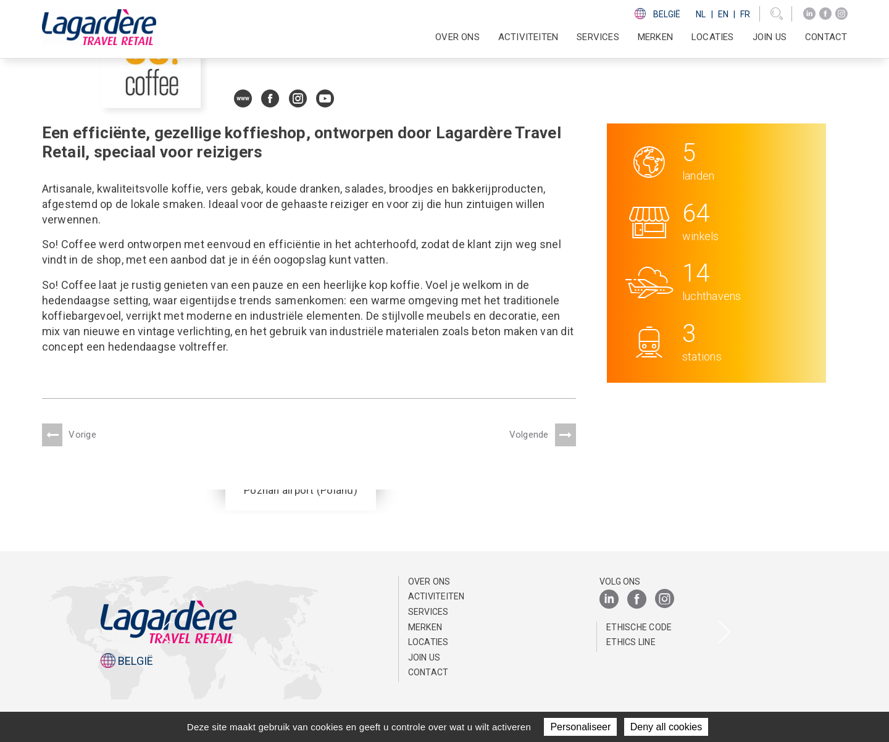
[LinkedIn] (809, 13)
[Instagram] (841, 13)
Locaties (712, 37)
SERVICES (598, 37)
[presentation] (164, 633)
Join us (770, 37)
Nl (701, 14)
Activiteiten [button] (528, 37)
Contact (826, 37)
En (723, 14)
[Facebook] (825, 13)
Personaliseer (580, 727)
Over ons (429, 581)
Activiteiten (436, 596)
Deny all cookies (666, 727)
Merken (655, 37)
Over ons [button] (457, 37)
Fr (745, 14)
